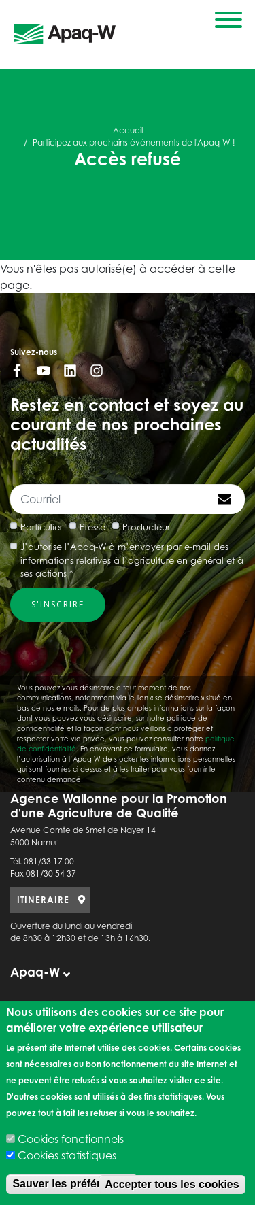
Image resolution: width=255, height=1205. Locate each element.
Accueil (128, 130)
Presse (92, 527)
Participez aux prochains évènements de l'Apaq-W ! (134, 142)
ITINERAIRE (43, 899)
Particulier (41, 527)
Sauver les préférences (71, 1183)
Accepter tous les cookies (172, 1184)
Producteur (146, 527)
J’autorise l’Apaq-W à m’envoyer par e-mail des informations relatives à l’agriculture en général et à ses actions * (131, 560)
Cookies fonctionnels (71, 1139)
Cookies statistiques (67, 1155)
